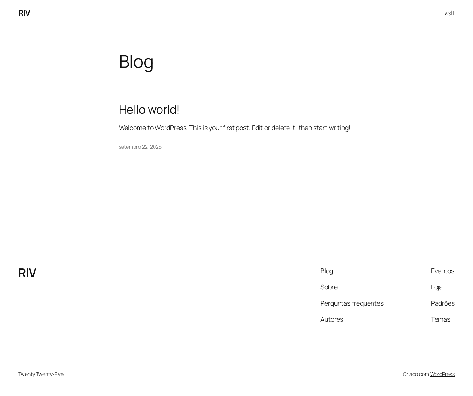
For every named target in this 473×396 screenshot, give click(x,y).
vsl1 (449, 12)
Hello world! (149, 109)
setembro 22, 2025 (140, 146)
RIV (24, 12)
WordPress (442, 373)
